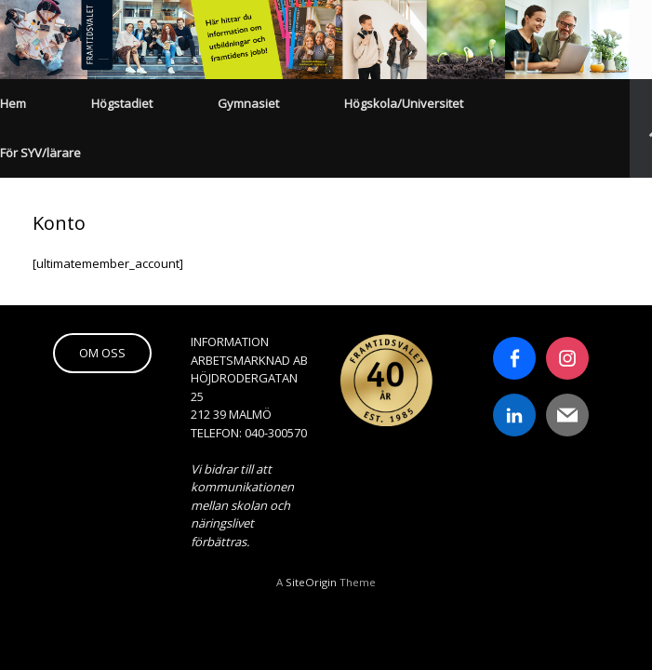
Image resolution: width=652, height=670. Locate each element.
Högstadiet (122, 103)
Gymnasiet (248, 103)
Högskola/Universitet (403, 103)
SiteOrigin (311, 582)
